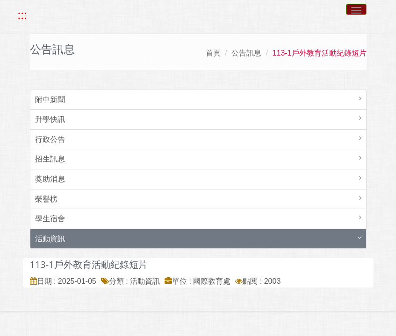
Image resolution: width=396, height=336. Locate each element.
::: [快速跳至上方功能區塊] (22, 15)
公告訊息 (246, 53)
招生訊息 (50, 159)
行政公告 (50, 139)
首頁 (213, 53)
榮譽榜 (46, 199)
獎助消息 (50, 179)
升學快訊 (50, 119)
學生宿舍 (50, 219)
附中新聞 (50, 100)
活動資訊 (50, 239)
